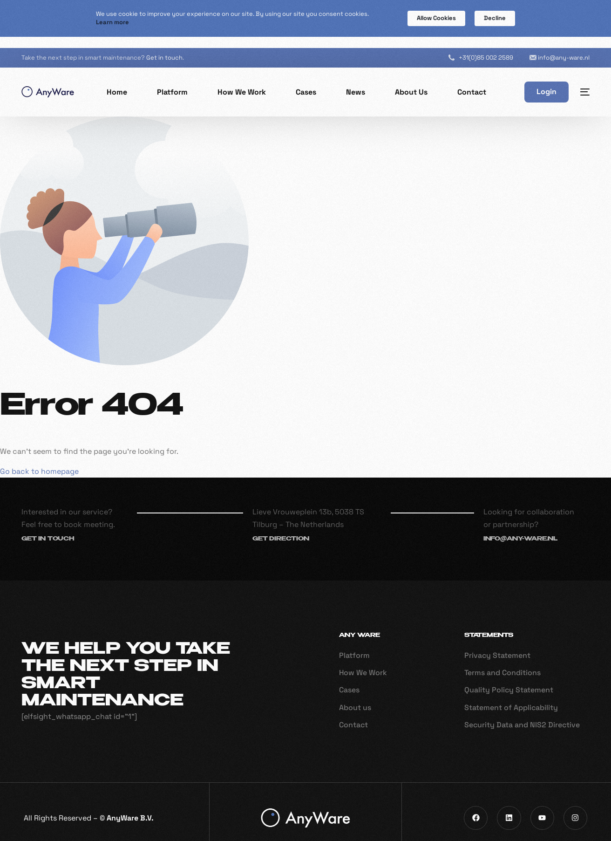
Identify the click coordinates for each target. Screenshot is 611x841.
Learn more (112, 22)
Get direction (280, 527)
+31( (486, 45)
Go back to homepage (39, 459)
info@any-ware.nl (564, 45)
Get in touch (164, 46)
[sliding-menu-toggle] (585, 80)
